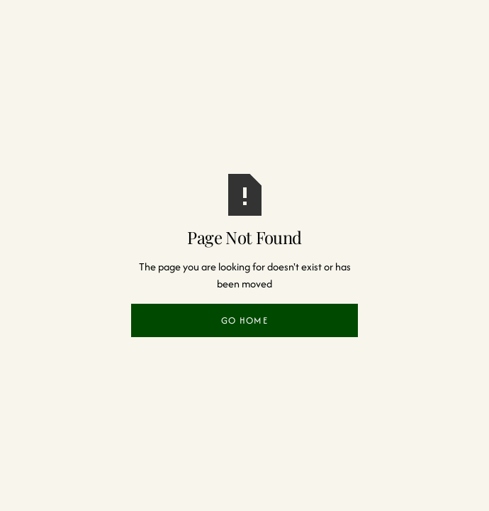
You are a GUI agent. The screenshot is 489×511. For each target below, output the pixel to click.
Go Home (244, 320)
